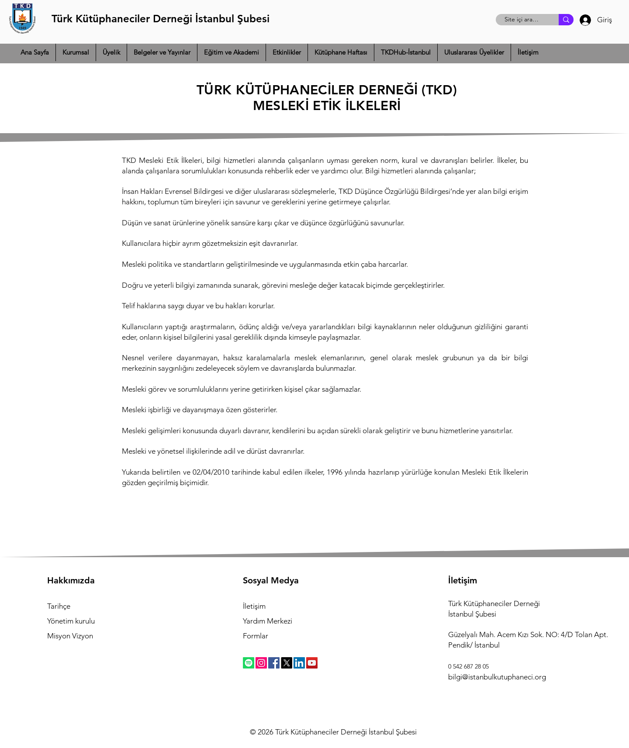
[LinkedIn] (299, 663)
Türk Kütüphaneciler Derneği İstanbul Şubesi (161, 18)
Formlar (255, 635)
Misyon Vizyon (70, 635)
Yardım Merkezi (267, 621)
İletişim (254, 606)
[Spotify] (248, 663)
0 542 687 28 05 (468, 666)
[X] (286, 663)
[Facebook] (274, 663)
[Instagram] (261, 663)
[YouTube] (312, 663)
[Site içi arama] (522, 20)
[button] (76, 52)
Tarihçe (58, 606)
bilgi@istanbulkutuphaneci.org (497, 676)
